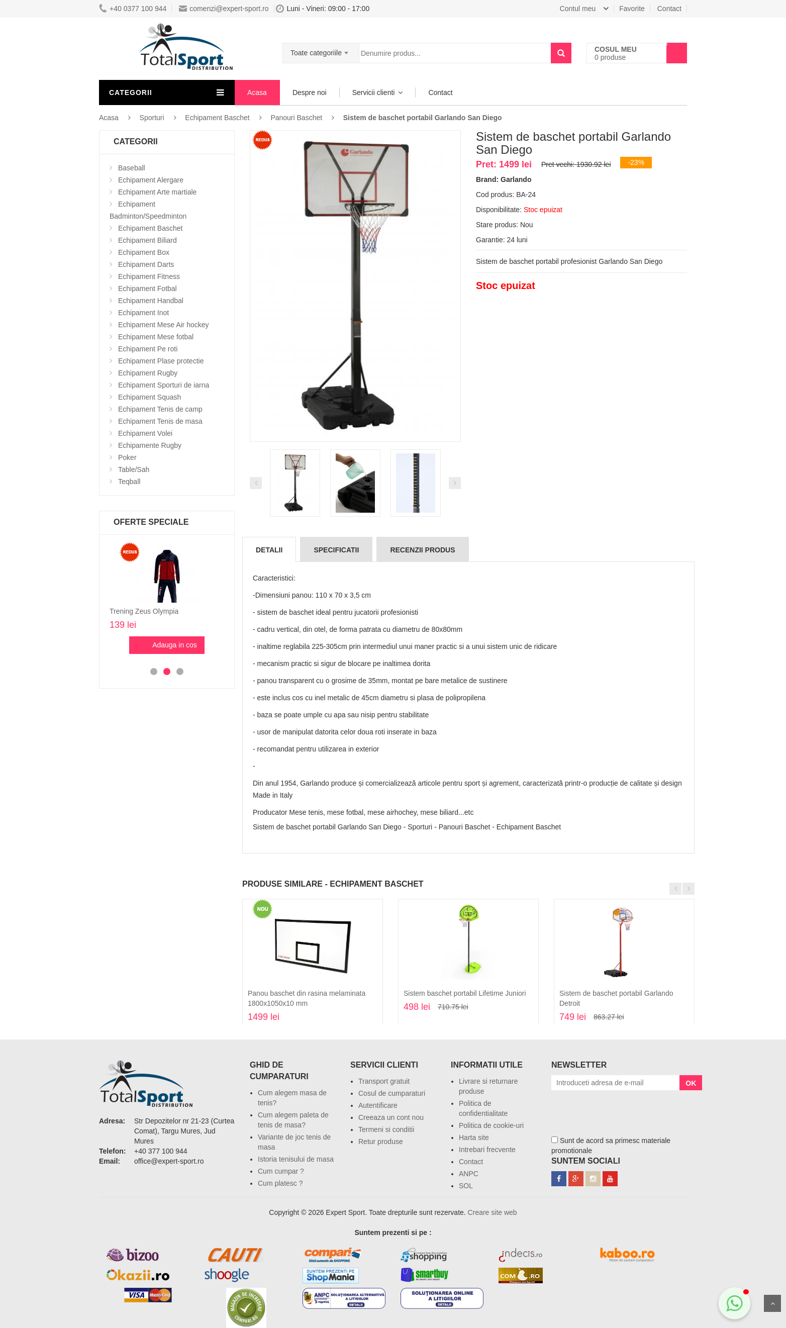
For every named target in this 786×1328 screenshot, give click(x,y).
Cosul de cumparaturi (391, 1093)
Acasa (257, 92)
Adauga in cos (174, 645)
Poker (127, 457)
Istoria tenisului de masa (296, 1159)
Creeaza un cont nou (391, 1117)
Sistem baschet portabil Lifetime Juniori (465, 993)
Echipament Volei (145, 433)
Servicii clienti (373, 92)
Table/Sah (133, 469)
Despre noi (309, 92)
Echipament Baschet (150, 228)
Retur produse (380, 1141)
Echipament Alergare (150, 180)
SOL (466, 1186)
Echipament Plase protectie (161, 361)
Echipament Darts (146, 264)
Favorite (632, 9)
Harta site (474, 1137)
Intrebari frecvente (487, 1150)
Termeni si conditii (386, 1129)
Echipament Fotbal (147, 288)
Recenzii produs (422, 550)
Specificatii (336, 550)
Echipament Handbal (150, 301)
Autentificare (378, 1105)
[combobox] (321, 50)
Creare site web (492, 1212)
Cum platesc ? (280, 1183)
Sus (772, 1303)
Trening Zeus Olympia (144, 611)
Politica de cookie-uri (491, 1125)
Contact (669, 9)
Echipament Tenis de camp (160, 409)
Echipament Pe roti (147, 349)
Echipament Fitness (149, 276)
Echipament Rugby (147, 373)
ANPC (468, 1174)
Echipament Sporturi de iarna (163, 385)
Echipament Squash (149, 397)
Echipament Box (143, 252)
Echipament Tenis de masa (160, 421)
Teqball (129, 482)
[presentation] (627, 1109)
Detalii (269, 550)
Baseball (131, 168)
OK (690, 1083)
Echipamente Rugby (149, 445)
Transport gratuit (384, 1081)
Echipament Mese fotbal (155, 337)
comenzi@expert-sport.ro (223, 9)
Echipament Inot (143, 313)
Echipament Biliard (147, 240)
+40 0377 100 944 (132, 9)
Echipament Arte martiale (157, 192)
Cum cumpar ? (281, 1171)
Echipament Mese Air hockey (163, 325)
